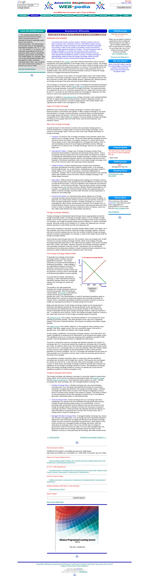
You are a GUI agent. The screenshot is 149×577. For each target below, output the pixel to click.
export (82, 86)
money (50, 472)
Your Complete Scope (119, 54)
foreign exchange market (57, 460)
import (74, 86)
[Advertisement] (74, 22)
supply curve (54, 326)
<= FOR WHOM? (53, 437)
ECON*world (66, 564)
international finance (55, 470)
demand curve (55, 318)
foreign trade (92, 470)
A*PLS (110, 564)
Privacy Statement (82, 566)
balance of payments (60, 380)
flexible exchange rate (95, 460)
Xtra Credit (112, 176)
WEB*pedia (48, 564)
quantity (63, 293)
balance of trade (98, 378)
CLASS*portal (75, 564)
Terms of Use (72, 566)
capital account (77, 480)
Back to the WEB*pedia (55, 502)
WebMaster (83, 572)
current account (67, 480)
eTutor (105, 564)
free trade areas (100, 480)
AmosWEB (40, 564)
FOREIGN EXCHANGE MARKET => (93, 437)
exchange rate (69, 460)
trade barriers (50, 481)
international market (88, 480)
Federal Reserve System (57, 489)
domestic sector (83, 472)
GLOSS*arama (56, 564)
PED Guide (91, 564)
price (65, 187)
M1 (71, 117)
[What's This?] (120, 36)
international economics (81, 470)
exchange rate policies (81, 460)
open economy (63, 472)
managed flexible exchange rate (65, 462)
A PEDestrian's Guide (116, 174)
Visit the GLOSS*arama (27, 69)
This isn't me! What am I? (120, 57)
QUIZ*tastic (83, 564)
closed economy (73, 472)
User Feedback (120, 208)
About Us (64, 566)
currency (67, 62)
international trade (69, 97)
